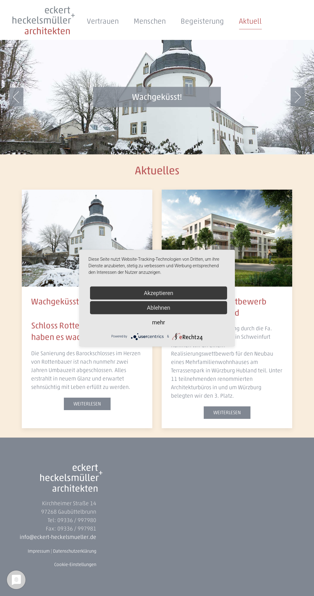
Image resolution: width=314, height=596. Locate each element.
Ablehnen (158, 307)
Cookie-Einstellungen (75, 564)
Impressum (39, 551)
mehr (158, 322)
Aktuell (250, 21)
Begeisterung (202, 21)
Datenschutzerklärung (74, 551)
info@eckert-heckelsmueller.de (58, 537)
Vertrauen (103, 21)
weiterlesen (87, 404)
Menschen (150, 21)
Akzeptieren (159, 292)
